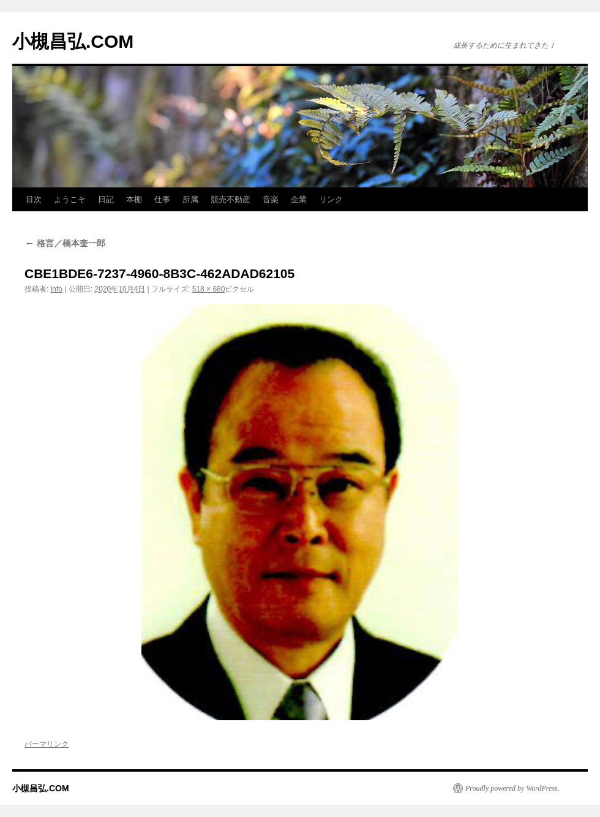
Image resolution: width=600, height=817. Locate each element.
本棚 (134, 199)
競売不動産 (230, 199)
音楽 (271, 199)
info (56, 289)
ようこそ (70, 199)
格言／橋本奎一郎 (64, 243)
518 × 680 (208, 289)
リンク (331, 199)
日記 (106, 199)
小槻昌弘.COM (72, 41)
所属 (190, 199)
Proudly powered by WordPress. (512, 788)
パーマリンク (46, 744)
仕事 (162, 199)
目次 (34, 199)
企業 (299, 199)
